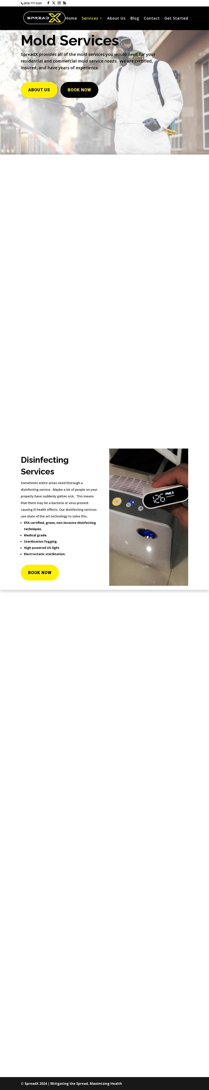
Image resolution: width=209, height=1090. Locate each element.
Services (90, 19)
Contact (152, 19)
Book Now (79, 89)
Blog (134, 19)
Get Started (176, 19)
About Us (116, 19)
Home (71, 19)
